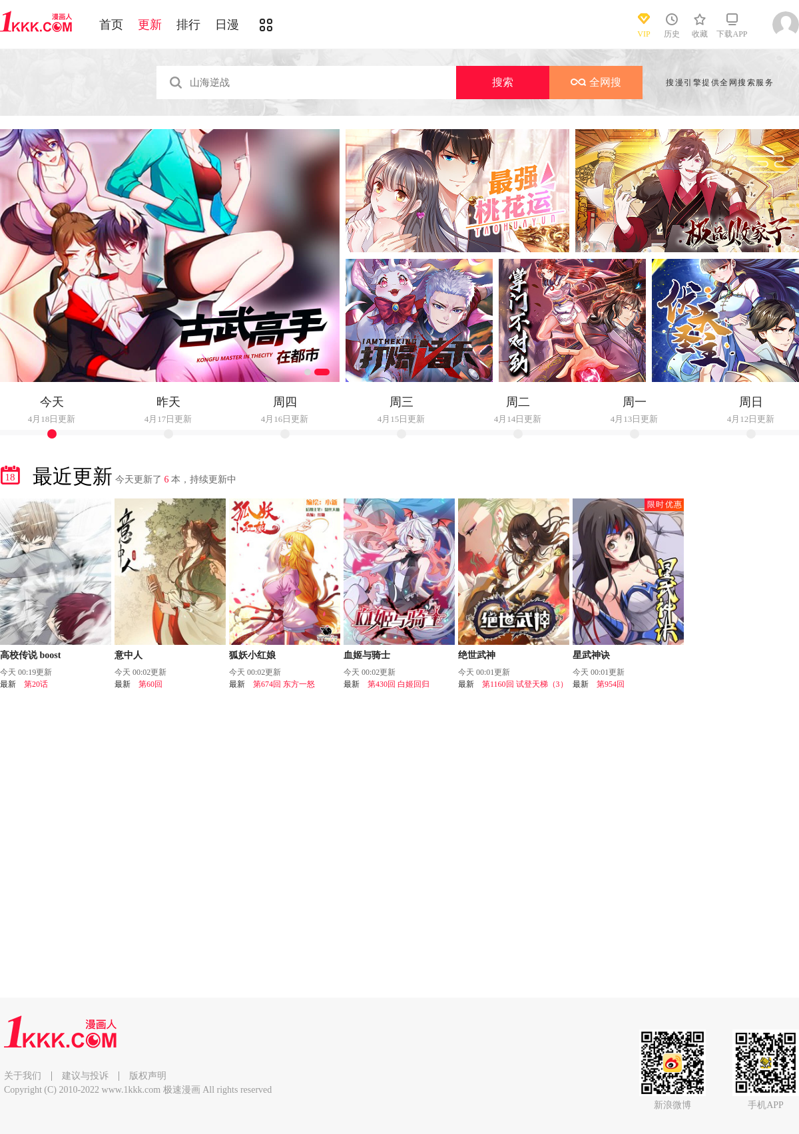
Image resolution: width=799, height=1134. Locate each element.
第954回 (611, 684)
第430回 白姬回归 (398, 684)
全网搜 (596, 82)
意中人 (128, 655)
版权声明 (147, 1076)
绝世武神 (476, 655)
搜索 (502, 82)
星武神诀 (591, 655)
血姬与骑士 (367, 655)
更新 (150, 24)
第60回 (150, 684)
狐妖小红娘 (252, 655)
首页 (111, 24)
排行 (188, 24)
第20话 (36, 684)
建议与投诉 (85, 1076)
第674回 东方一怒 (284, 684)
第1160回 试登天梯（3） (525, 684)
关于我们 (22, 1076)
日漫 (227, 24)
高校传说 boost (30, 655)
